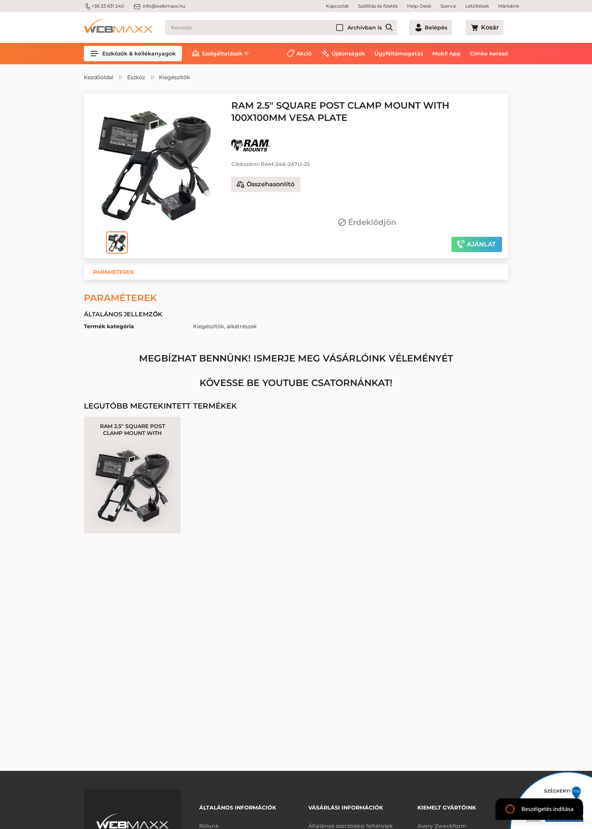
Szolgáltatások (222, 53)
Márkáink (508, 6)
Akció (304, 53)
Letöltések (477, 6)
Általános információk (237, 804)
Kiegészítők (174, 77)
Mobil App (446, 53)
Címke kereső (489, 53)
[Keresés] (295, 27)
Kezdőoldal (98, 77)
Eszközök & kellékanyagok (133, 53)
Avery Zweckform (441, 820)
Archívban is (392, 27)
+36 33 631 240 (104, 6)
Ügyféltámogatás (398, 53)
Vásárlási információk (345, 804)
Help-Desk (419, 6)
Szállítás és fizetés (378, 6)
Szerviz (448, 6)
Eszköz (136, 77)
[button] (113, 272)
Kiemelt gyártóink (446, 804)
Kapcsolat (337, 6)
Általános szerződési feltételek (350, 820)
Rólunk (209, 820)
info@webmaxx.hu (159, 6)
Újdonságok (348, 53)
